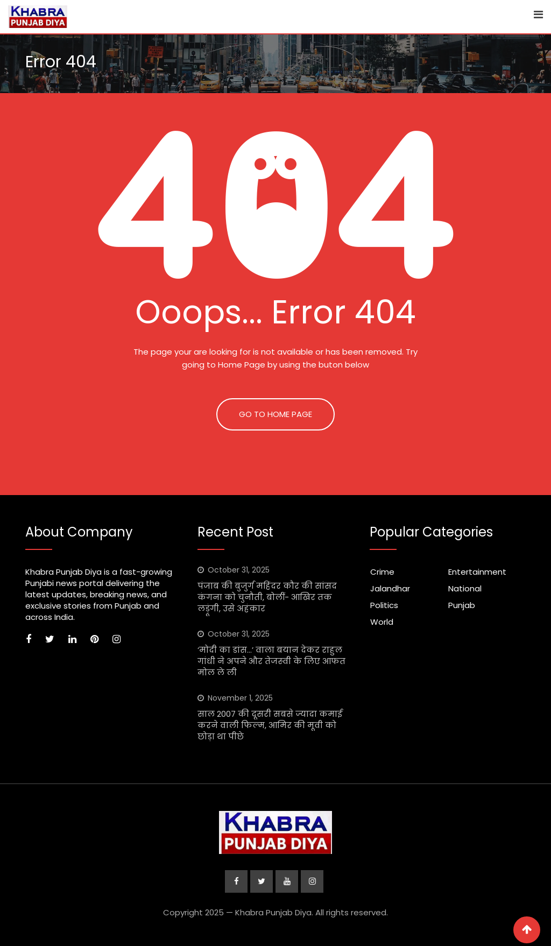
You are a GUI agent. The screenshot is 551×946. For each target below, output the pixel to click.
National (465, 588)
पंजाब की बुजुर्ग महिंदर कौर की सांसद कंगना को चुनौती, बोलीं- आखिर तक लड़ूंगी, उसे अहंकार (267, 597)
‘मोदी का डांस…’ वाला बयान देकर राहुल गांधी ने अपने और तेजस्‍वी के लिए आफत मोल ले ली (271, 661)
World (381, 621)
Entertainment (477, 571)
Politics (384, 605)
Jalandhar (390, 588)
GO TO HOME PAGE (275, 414)
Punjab (461, 605)
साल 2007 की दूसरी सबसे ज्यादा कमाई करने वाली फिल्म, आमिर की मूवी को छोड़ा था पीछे (269, 725)
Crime (382, 571)
